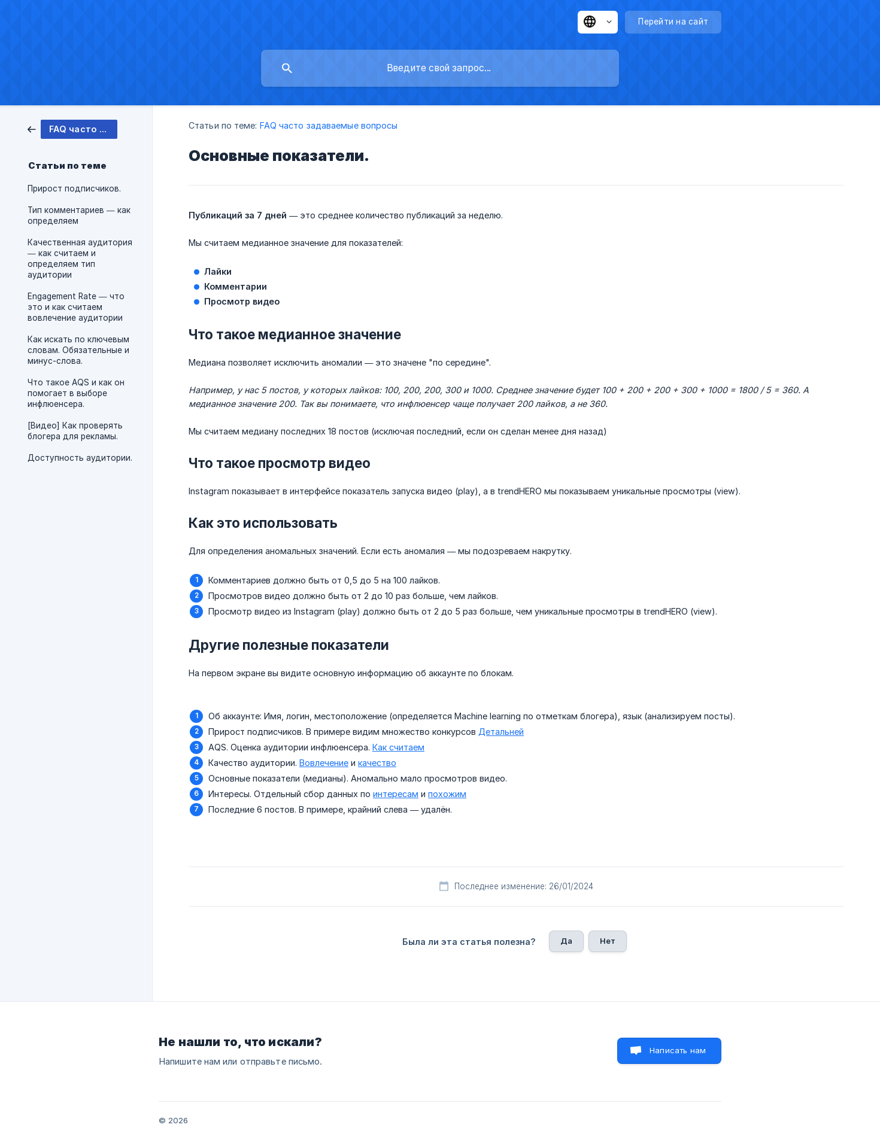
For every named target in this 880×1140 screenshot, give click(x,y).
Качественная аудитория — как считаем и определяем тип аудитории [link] (80, 258)
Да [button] (566, 941)
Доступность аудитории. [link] (80, 458)
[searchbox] (440, 68)
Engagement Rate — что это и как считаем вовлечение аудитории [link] (76, 307)
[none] (598, 22)
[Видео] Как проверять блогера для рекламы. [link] (75, 431)
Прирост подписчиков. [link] (74, 188)
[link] (72, 128)
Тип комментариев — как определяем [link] (79, 215)
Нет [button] (607, 941)
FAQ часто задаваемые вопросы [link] (329, 125)
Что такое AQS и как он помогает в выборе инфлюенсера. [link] (76, 393)
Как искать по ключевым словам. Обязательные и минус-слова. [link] (78, 350)
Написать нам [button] (678, 1050)
